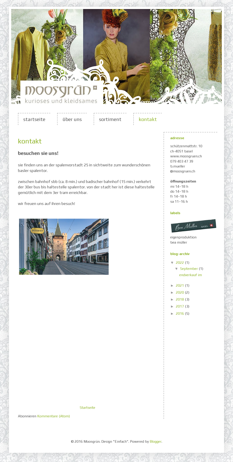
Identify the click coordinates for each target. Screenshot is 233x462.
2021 (180, 285)
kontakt (148, 119)
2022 (180, 262)
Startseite (87, 407)
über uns (72, 119)
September (189, 268)
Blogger (156, 441)
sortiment (110, 119)
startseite (34, 119)
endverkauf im (190, 275)
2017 (180, 306)
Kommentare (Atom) (53, 416)
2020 (180, 292)
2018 (180, 299)
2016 (180, 313)
